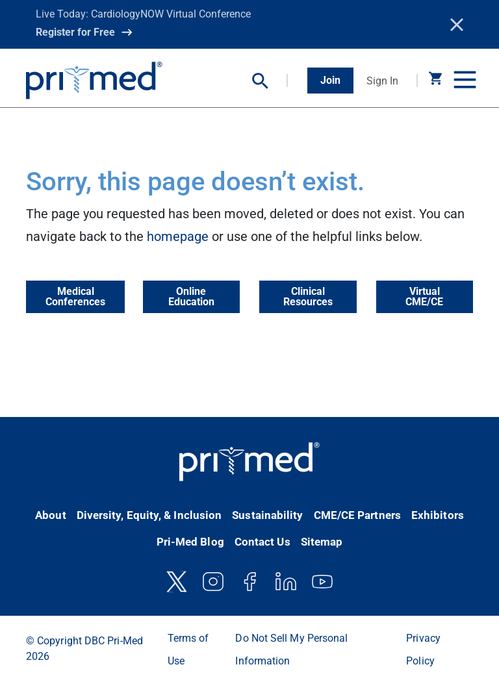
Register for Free (75, 32)
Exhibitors (437, 515)
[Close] (456, 24)
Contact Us (262, 541)
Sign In (382, 81)
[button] (270, 81)
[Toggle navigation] (463, 80)
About (50, 515)
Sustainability (267, 515)
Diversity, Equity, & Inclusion (149, 515)
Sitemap (322, 541)
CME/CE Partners (357, 515)
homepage (178, 236)
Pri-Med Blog (190, 541)
